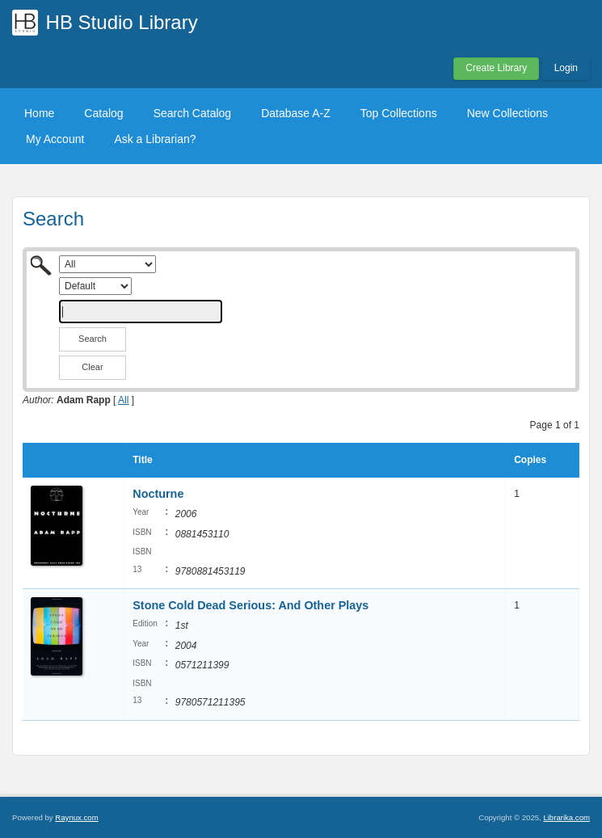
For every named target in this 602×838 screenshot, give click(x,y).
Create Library (496, 68)
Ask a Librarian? (155, 139)
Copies (530, 459)
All (123, 400)
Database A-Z (295, 113)
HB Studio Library (122, 22)
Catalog (103, 113)
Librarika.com (566, 817)
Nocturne (158, 493)
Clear (92, 367)
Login (566, 68)
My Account (55, 139)
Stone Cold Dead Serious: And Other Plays (250, 605)
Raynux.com (76, 817)
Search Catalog (193, 113)
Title (142, 459)
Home (39, 113)
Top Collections (398, 113)
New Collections (507, 113)
